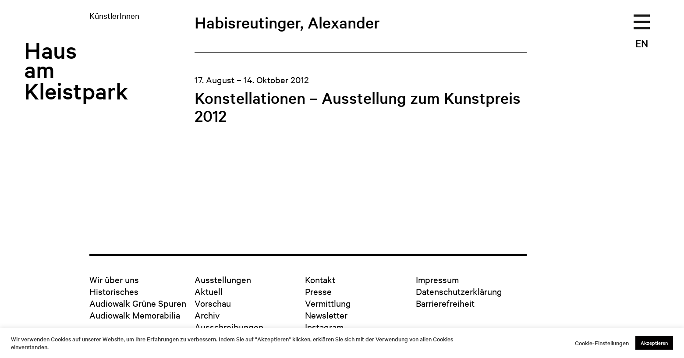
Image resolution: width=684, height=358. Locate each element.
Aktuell (209, 291)
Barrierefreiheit (445, 303)
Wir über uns (114, 279)
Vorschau (213, 303)
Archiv (207, 315)
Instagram (324, 327)
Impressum (437, 279)
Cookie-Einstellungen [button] (602, 343)
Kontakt (320, 279)
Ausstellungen (223, 279)
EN (641, 43)
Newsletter (326, 315)
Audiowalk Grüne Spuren (137, 303)
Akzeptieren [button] (654, 342)
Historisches (113, 291)
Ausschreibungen (229, 327)
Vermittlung (328, 303)
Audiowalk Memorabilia (134, 315)
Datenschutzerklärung (459, 291)
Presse (318, 291)
